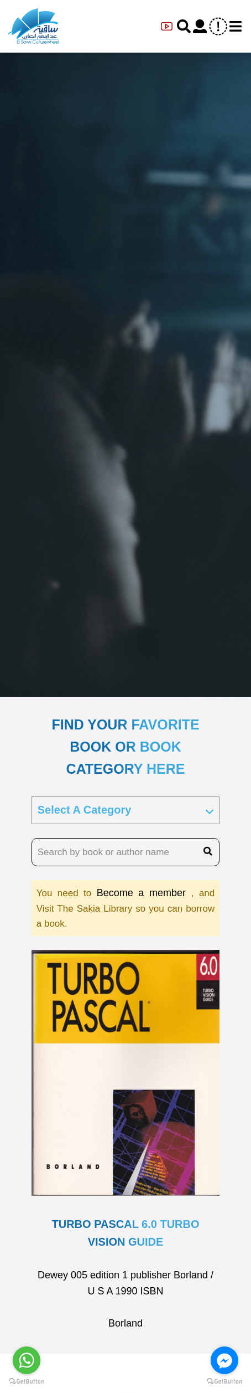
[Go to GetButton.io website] (224, 1381)
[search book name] (126, 852)
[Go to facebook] (224, 1360)
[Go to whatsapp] (26, 1360)
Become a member (144, 892)
